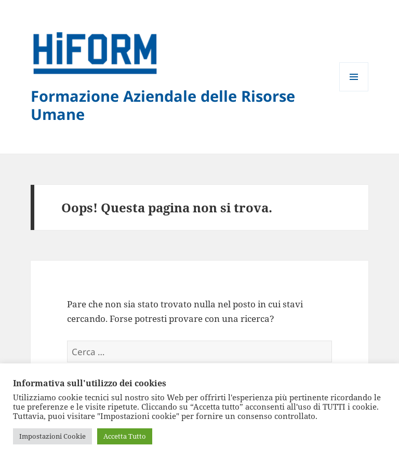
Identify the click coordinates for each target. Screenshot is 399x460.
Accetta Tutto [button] (124, 436)
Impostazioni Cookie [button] (52, 436)
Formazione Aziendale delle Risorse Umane (163, 105)
